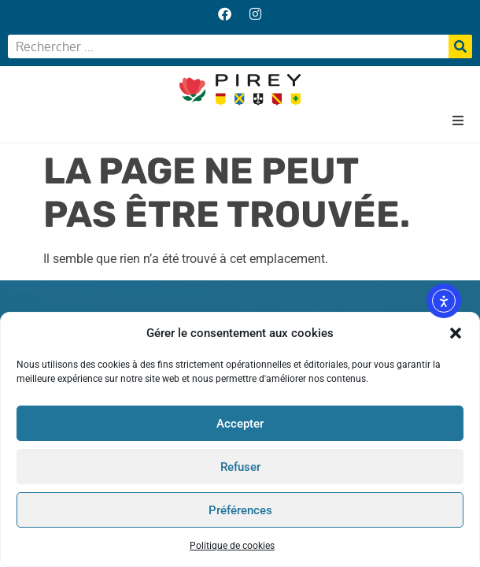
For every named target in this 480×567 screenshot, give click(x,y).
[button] (455, 333)
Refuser (240, 467)
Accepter (240, 424)
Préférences (240, 510)
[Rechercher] (460, 46)
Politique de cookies (232, 545)
